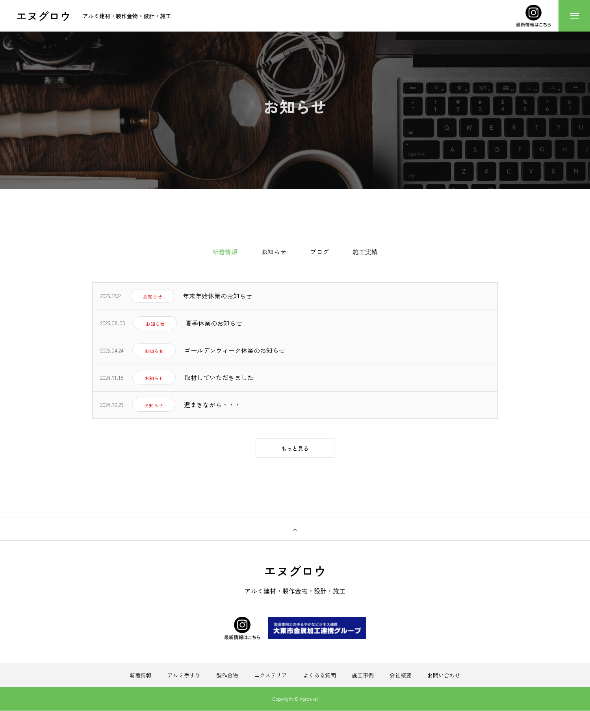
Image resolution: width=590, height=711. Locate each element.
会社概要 (401, 675)
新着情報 (141, 675)
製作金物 (227, 675)
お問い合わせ (443, 675)
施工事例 (363, 675)
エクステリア (270, 675)
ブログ (319, 251)
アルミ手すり (183, 675)
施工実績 (365, 251)
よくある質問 (319, 675)
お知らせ (273, 251)
